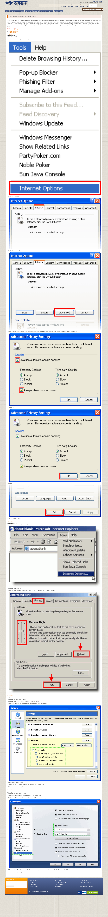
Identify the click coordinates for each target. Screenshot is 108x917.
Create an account (84, 4)
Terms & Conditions (59, 884)
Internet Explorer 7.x (13, 30)
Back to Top (10, 521)
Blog (87, 6)
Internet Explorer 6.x (13, 31)
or (79, 4)
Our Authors (20, 11)
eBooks (56, 11)
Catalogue (36, 11)
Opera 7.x (11, 34)
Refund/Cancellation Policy (61, 882)
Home (7, 11)
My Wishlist (70, 6)
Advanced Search (34, 886)
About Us (12, 11)
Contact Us (28, 11)
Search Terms (33, 884)
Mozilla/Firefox (12, 32)
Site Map (32, 882)
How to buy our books (47, 11)
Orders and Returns (59, 888)
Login (78, 4)
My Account (63, 6)
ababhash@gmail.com (88, 886)
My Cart (76, 6)
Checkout (82, 6)
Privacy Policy (58, 886)
